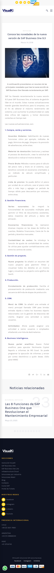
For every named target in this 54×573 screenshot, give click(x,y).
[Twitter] (33, 375)
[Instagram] (27, 561)
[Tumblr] (41, 375)
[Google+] (37, 375)
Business (9, 400)
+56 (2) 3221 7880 (9, 528)
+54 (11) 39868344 (9, 536)
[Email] (48, 375)
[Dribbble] (37, 561)
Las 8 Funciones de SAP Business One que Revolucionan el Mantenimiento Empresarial (26, 410)
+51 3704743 (7, 544)
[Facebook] (29, 375)
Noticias (27, 31)
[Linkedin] (44, 375)
